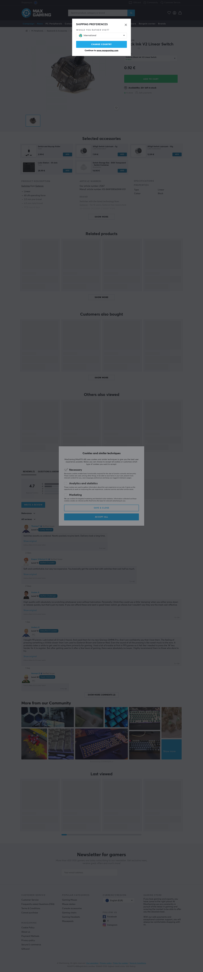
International (87, 35)
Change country (101, 44)
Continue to (101, 50)
